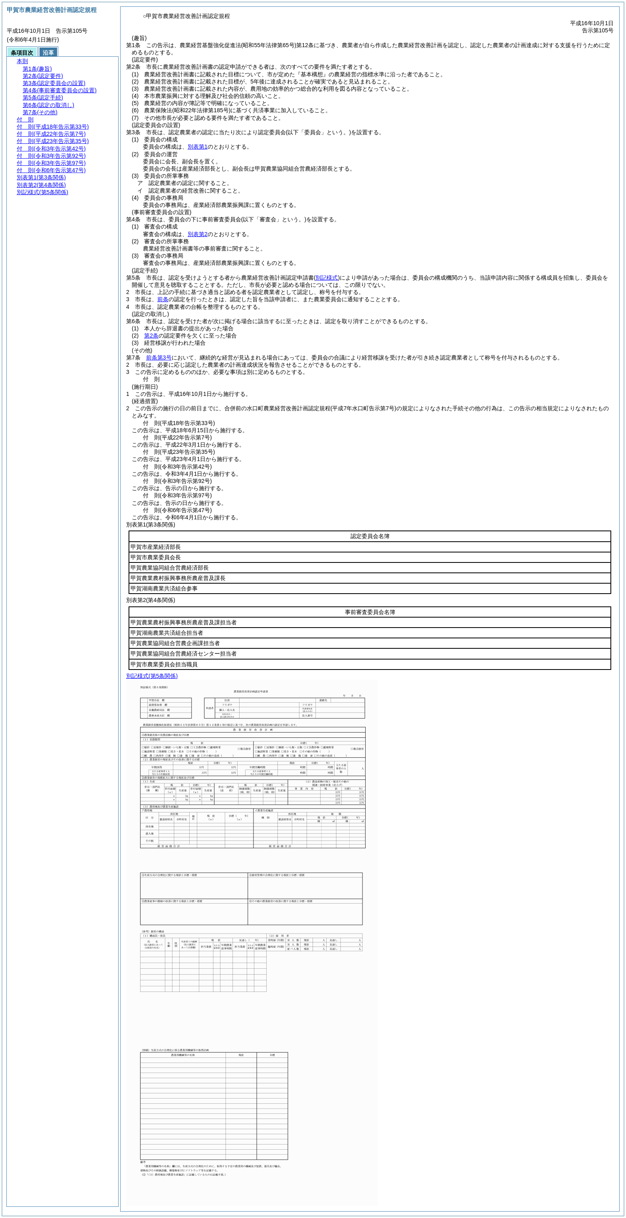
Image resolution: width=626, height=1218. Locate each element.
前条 (162, 299)
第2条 (151, 335)
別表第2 (198, 234)
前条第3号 (159, 357)
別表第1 (198, 146)
